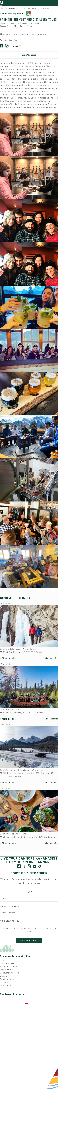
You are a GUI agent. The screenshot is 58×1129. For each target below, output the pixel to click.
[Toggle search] (2, 2)
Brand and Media (8, 966)
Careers (4, 982)
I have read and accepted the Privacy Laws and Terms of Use (29, 930)
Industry (4, 960)
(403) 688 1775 (10, 39)
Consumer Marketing (10, 972)
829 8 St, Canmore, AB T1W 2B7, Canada (21, 652)
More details (9, 658)
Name (29, 892)
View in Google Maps (16, 13)
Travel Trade (6, 969)
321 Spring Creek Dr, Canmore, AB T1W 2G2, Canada (27, 836)
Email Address (9, 906)
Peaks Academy (8, 979)
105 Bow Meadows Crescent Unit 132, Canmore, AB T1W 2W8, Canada (27, 775)
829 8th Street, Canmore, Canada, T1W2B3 (23, 34)
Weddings (5, 976)
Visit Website (29, 55)
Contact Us (5, 985)
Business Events (8, 963)
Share (15, 46)
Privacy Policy (9, 921)
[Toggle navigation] (1, 5)
